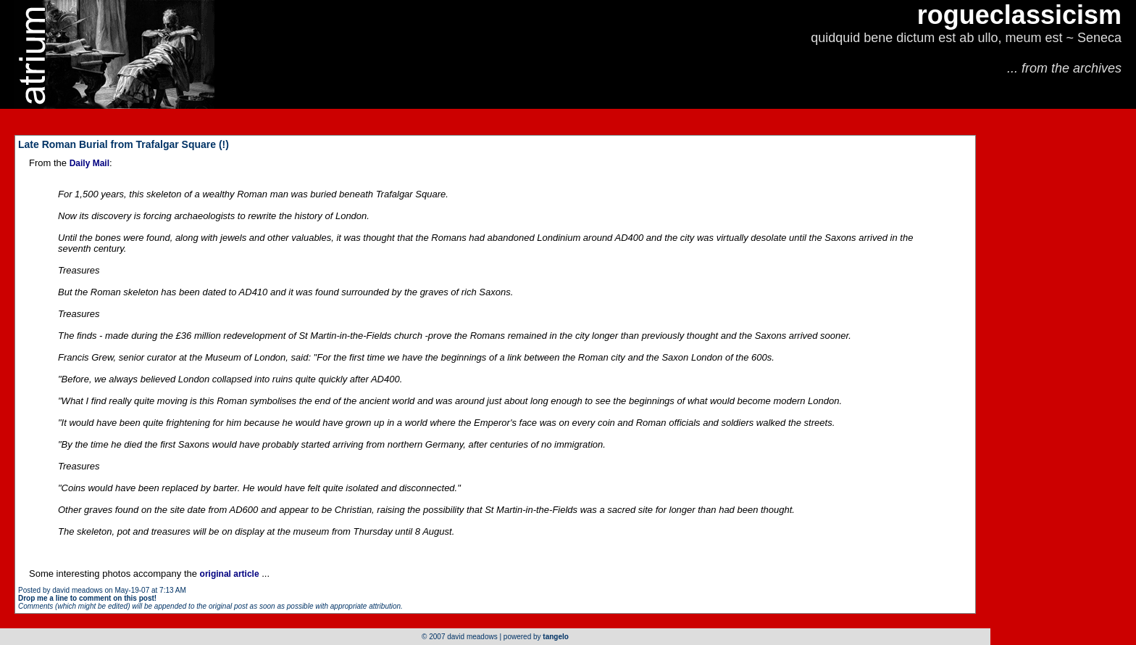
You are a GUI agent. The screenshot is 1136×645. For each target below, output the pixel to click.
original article (229, 574)
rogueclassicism (1019, 15)
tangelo (556, 637)
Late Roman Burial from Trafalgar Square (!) (123, 144)
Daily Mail (89, 163)
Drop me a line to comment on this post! (87, 598)
